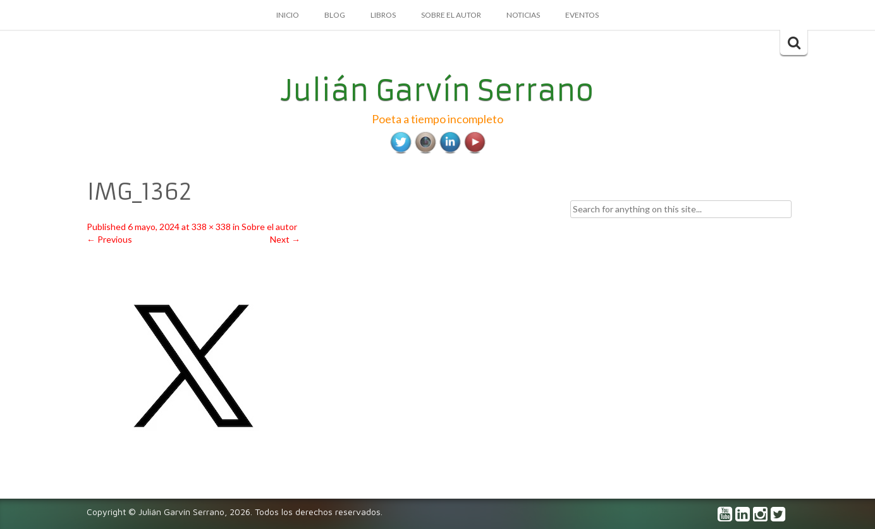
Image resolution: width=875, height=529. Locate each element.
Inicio (287, 15)
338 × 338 (211, 226)
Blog (334, 15)
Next (285, 239)
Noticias (523, 15)
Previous (109, 239)
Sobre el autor (451, 15)
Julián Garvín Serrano (437, 90)
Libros (383, 15)
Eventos (582, 15)
